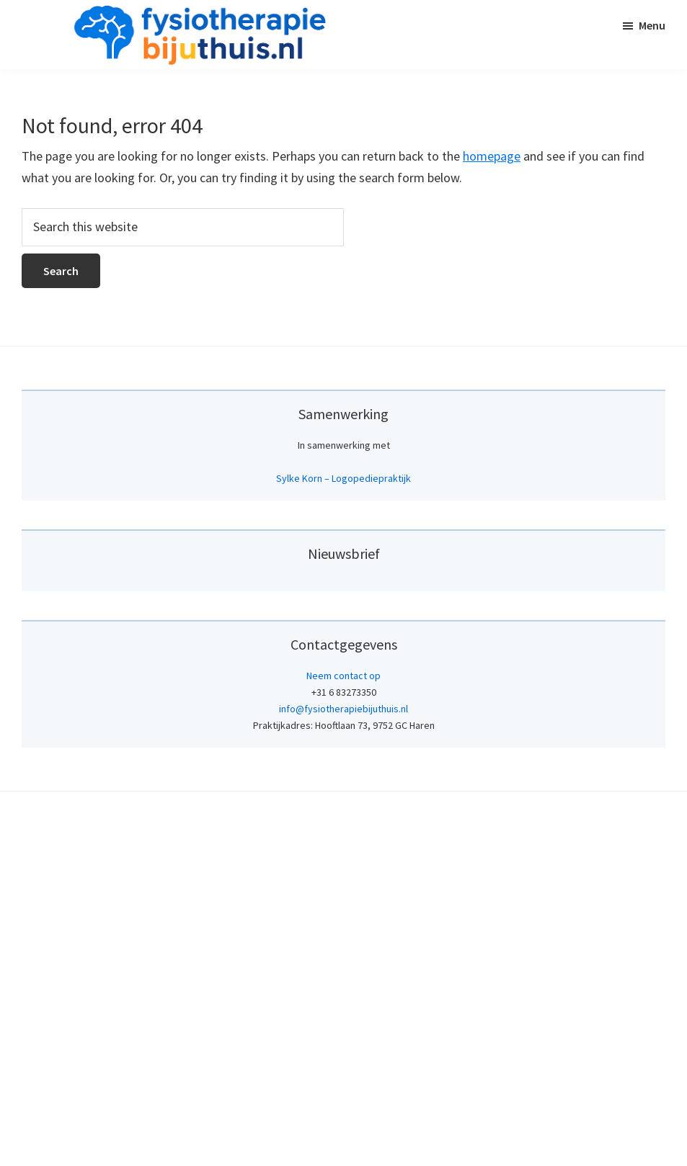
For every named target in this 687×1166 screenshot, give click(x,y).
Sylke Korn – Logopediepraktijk (343, 478)
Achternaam (325, 805)
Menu (652, 25)
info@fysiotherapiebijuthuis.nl (343, 1039)
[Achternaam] (343, 827)
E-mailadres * (329, 709)
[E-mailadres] (343, 731)
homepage (491, 156)
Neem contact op (343, 1006)
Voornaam (321, 756)
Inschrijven (344, 864)
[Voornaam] (343, 779)
